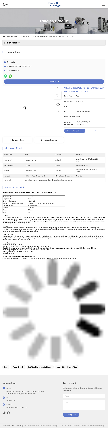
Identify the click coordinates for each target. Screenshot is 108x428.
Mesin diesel (18, 367)
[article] (46, 201)
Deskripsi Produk (49, 140)
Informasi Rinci (17, 140)
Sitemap (19, 426)
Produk (14, 36)
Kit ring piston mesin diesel (39, 367)
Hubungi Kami (71, 415)
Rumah (7, 36)
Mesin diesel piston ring (67, 367)
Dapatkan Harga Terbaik (75, 131)
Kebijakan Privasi (8, 426)
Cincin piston (23, 36)
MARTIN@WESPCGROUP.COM (19, 66)
